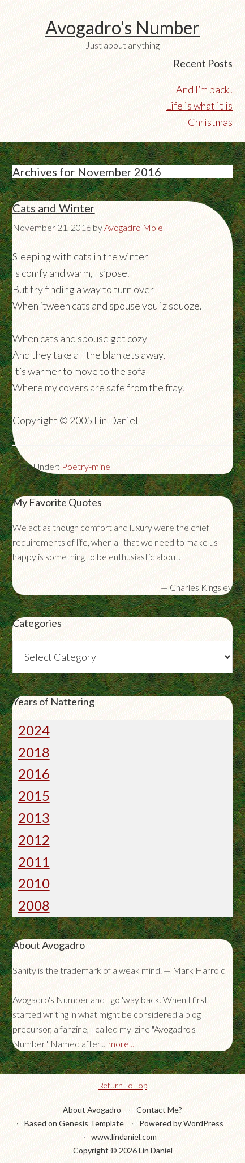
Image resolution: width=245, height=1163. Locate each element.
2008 (34, 905)
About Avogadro (92, 1109)
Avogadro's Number (122, 27)
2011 (34, 861)
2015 (34, 795)
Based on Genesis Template (74, 1123)
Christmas (210, 122)
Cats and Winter (53, 208)
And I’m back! (204, 89)
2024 (34, 730)
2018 (34, 752)
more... (121, 1043)
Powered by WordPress (181, 1123)
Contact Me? (159, 1109)
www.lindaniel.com (124, 1137)
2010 (34, 883)
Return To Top (122, 1085)
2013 (34, 817)
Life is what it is (199, 105)
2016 (34, 773)
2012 (34, 839)
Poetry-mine (86, 466)
